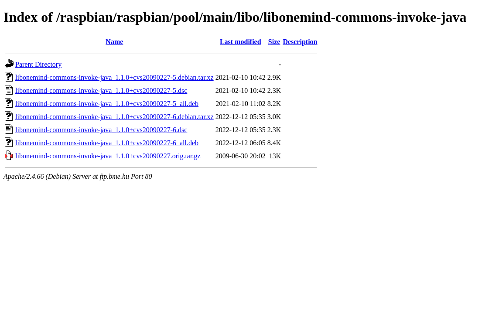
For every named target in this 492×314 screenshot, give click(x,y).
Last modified (240, 41)
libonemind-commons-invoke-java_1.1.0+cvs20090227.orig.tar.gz (108, 156)
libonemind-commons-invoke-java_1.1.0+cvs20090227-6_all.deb (106, 143)
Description (300, 41)
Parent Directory (38, 64)
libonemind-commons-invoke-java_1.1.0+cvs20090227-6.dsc (101, 129)
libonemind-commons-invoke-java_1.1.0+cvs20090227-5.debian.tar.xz (114, 77)
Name (114, 41)
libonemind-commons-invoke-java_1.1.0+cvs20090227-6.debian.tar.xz (114, 116)
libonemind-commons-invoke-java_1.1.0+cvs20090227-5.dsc (101, 90)
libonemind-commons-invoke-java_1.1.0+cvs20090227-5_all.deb (106, 103)
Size (274, 41)
